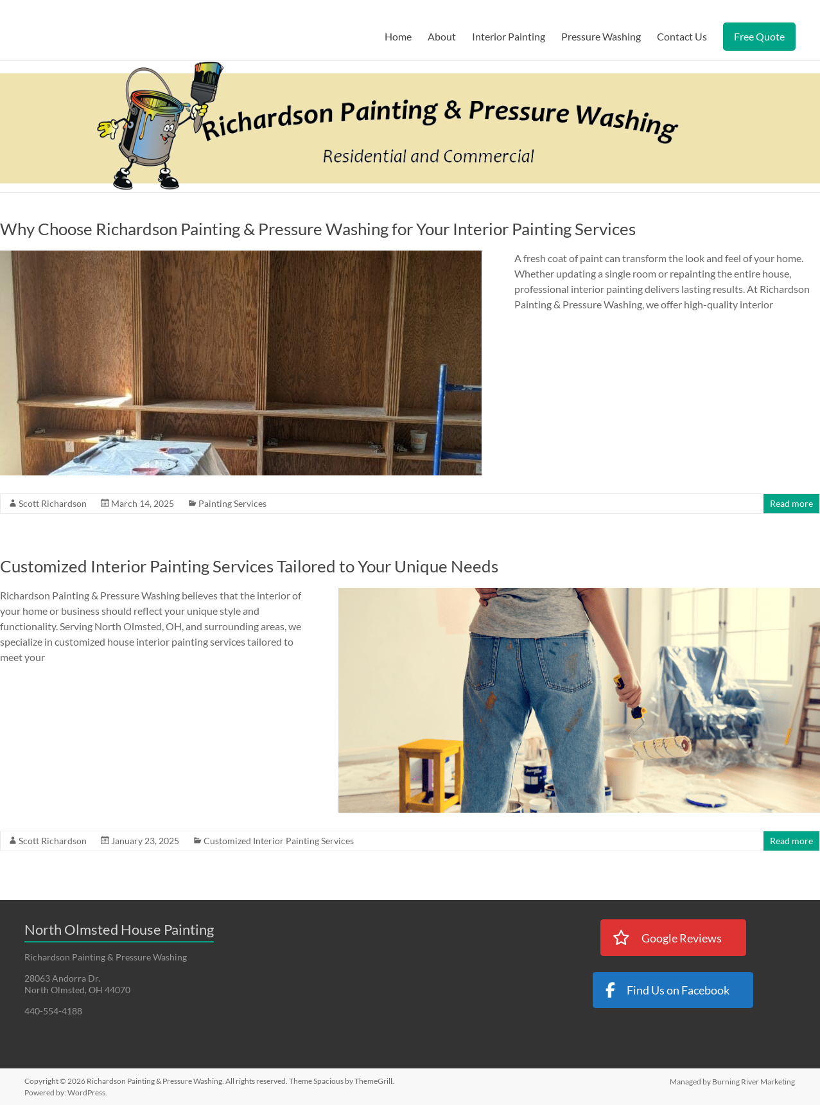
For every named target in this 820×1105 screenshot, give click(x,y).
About (442, 36)
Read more (791, 503)
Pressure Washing (601, 36)
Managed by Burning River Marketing (733, 1081)
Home (398, 36)
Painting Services (232, 503)
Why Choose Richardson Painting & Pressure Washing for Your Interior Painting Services (318, 228)
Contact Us (682, 36)
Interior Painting (508, 36)
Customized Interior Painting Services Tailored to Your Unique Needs (249, 566)
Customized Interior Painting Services (279, 840)
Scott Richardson (53, 503)
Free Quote (759, 36)
